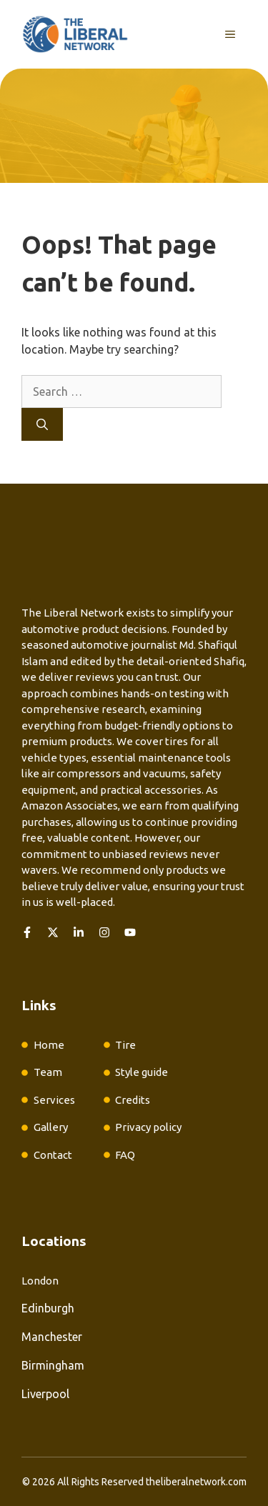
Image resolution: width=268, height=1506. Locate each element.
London (40, 1281)
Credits (132, 1100)
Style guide (141, 1072)
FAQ (125, 1155)
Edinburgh (47, 1308)
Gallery (51, 1127)
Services (54, 1100)
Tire (125, 1045)
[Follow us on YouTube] (130, 932)
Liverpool (45, 1393)
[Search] (42, 424)
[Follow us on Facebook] (27, 932)
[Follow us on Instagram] (104, 932)
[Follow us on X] (53, 932)
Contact (53, 1155)
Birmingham (52, 1365)
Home (49, 1045)
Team (48, 1072)
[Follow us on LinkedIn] (78, 932)
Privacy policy (148, 1127)
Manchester (51, 1336)
